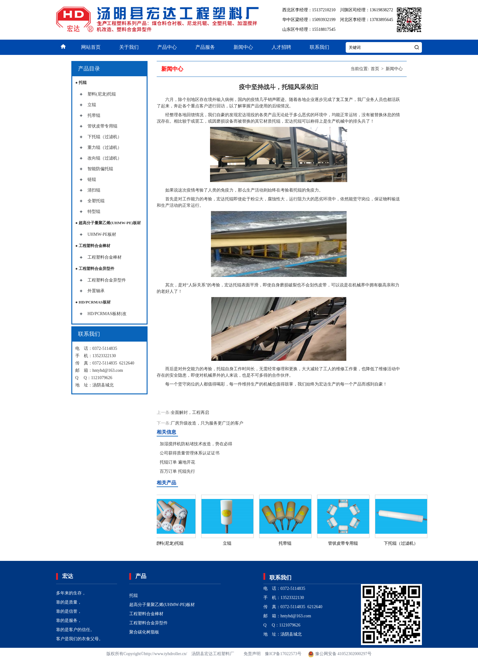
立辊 (91, 104)
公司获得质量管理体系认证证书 (189, 453)
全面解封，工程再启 (190, 412)
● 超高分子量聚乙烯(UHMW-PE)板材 (108, 223)
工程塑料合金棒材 (104, 257)
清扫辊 (93, 190)
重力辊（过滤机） (104, 147)
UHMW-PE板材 (101, 234)
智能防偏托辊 (100, 169)
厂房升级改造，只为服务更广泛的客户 (207, 423)
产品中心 (167, 47)
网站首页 (91, 47)
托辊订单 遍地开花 (177, 462)
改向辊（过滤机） (104, 158)
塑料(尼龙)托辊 (101, 94)
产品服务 (205, 47)
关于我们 (129, 47)
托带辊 (93, 115)
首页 (375, 68)
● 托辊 (81, 82)
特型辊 (93, 211)
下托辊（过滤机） (104, 137)
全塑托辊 (96, 201)
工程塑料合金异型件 (106, 280)
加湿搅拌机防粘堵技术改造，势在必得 (196, 444)
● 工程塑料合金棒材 (92, 245)
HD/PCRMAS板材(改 (107, 313)
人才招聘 (281, 47)
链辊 (91, 179)
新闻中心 (243, 47)
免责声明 (252, 653)
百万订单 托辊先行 (177, 471)
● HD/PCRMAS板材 (93, 302)
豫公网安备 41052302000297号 (339, 653)
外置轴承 (96, 291)
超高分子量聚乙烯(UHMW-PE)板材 (162, 604)
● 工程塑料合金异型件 (94, 268)
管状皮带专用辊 (102, 126)
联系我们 (319, 47)
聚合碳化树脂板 (144, 632)
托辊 (133, 595)
